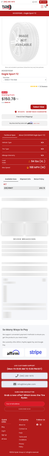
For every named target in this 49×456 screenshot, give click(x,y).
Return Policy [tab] (39, 179)
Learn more (36, 123)
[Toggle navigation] (42, 6)
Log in (4, 431)
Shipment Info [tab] (25, 179)
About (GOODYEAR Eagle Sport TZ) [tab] (32, 135)
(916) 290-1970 (27, 376)
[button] (45, 6)
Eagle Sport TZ (30, 13)
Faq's (20, 433)
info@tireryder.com (27, 384)
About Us (22, 425)
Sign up (4, 435)
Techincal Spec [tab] (10, 135)
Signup (43, 2)
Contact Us (23, 429)
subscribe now (25, 409)
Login (34, 2)
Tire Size (6, 78)
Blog (3, 427)
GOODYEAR (17, 13)
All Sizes (4, 439)
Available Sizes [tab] (11, 179)
